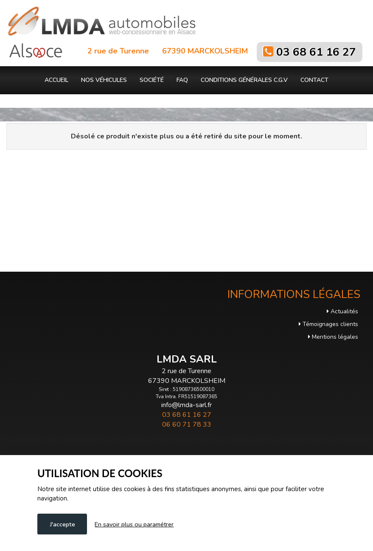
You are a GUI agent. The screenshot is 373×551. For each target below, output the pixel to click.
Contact (314, 80)
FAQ (182, 80)
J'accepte (62, 524)
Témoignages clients (328, 324)
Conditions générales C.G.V (244, 80)
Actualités (342, 311)
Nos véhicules (104, 80)
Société (152, 80)
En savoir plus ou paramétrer (134, 524)
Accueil (56, 80)
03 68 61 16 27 (316, 52)
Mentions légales (333, 337)
